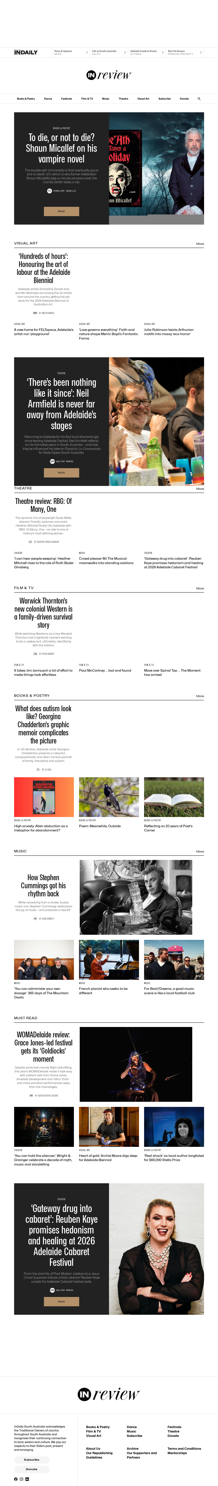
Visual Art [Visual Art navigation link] (143, 98)
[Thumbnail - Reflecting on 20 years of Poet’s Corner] (174, 985)
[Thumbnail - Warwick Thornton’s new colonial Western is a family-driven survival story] (109, 752)
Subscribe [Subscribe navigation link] (165, 98)
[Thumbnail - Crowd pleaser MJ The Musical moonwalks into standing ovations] (109, 656)
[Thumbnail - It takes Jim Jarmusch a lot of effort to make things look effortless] (44, 822)
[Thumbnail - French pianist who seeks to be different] (109, 1148)
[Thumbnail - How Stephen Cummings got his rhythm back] (109, 1078)
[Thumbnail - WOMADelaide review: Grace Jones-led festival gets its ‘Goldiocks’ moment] (109, 1245)
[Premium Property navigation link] (185, 52)
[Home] (33, 52)
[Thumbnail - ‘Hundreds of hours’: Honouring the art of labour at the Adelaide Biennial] (109, 289)
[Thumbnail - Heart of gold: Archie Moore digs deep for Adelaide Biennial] (109, 1315)
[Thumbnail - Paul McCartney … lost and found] (109, 820)
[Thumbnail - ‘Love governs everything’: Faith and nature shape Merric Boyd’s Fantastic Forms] (109, 362)
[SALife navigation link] (109, 52)
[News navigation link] (71, 52)
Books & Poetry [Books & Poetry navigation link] (26, 98)
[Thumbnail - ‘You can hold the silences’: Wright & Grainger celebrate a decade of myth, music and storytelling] (44, 1317)
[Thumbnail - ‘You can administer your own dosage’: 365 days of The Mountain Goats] (44, 1150)
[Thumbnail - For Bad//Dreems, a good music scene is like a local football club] (174, 1148)
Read (61, 211)
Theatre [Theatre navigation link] (123, 98)
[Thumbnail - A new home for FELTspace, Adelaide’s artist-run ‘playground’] (44, 359)
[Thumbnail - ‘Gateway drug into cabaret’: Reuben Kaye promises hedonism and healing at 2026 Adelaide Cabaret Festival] (174, 658)
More (200, 244)
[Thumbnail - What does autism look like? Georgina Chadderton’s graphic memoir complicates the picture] (109, 915)
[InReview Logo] (109, 75)
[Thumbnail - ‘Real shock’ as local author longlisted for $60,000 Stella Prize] (174, 1315)
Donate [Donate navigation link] (184, 98)
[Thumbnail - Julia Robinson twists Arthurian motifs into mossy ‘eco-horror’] (174, 359)
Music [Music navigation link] (105, 98)
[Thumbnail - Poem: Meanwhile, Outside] (109, 983)
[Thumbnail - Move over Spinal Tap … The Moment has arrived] (174, 822)
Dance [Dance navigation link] (48, 98)
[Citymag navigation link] (147, 52)
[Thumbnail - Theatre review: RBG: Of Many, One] (109, 585)
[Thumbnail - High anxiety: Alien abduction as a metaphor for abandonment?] (44, 985)
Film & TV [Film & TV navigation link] (87, 98)
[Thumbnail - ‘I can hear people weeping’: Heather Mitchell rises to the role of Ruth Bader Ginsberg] (44, 658)
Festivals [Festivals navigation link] (66, 98)
